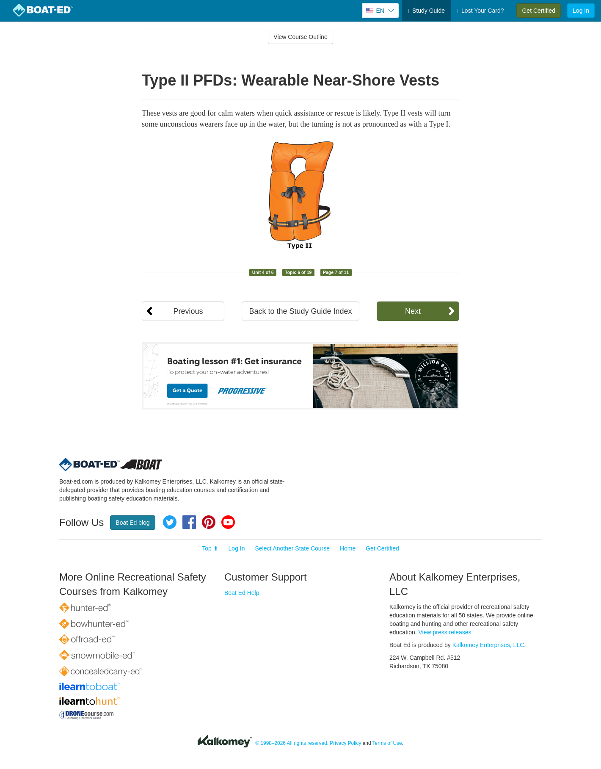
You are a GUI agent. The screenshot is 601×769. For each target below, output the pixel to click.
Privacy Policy (345, 743)
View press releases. (446, 632)
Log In (581, 10)
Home (348, 548)
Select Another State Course (292, 548)
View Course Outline (300, 36)
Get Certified (538, 10)
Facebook (189, 522)
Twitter (169, 522)
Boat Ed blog (132, 522)
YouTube (228, 522)
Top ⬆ (210, 548)
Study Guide (426, 10)
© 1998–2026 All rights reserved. (291, 743)
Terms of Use (387, 743)
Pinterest (208, 522)
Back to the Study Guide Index (300, 311)
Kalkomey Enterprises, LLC (488, 645)
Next (413, 311)
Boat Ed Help (241, 592)
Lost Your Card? (481, 10)
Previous (188, 311)
